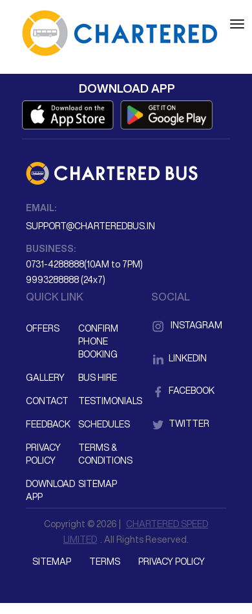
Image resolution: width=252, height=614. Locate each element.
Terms (104, 561)
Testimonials (103, 400)
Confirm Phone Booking (98, 341)
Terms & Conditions (103, 454)
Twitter (180, 423)
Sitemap (97, 483)
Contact (47, 400)
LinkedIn (179, 358)
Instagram (186, 325)
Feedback (48, 424)
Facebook (183, 390)
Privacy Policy (43, 454)
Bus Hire (97, 377)
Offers (42, 328)
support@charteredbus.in (90, 226)
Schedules (103, 424)
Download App (50, 490)
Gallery (45, 377)
